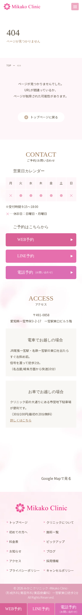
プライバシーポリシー (24, 570)
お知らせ (15, 551)
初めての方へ (18, 532)
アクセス (15, 561)
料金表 (13, 541)
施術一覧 (52, 532)
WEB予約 (13, 609)
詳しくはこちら (20, 420)
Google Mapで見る (56, 478)
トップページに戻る (44, 117)
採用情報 (52, 561)
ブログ (51, 551)
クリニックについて (60, 522)
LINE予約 (41, 609)
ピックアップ (55, 541)
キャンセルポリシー (60, 570)
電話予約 (68, 609)
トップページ (18, 522)
